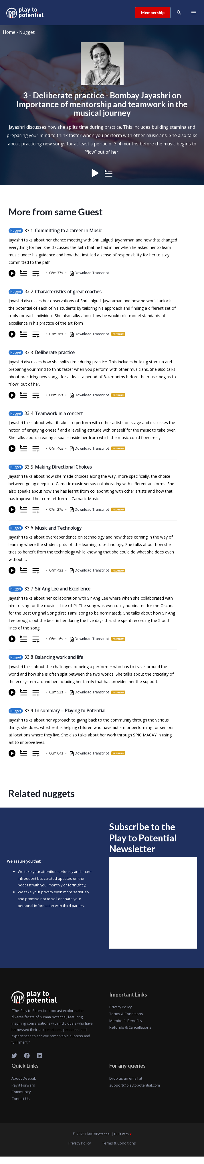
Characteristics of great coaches (68, 291)
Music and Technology (58, 528)
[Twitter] (14, 1055)
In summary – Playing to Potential (70, 710)
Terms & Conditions (126, 1013)
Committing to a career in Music (68, 230)
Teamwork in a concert (59, 413)
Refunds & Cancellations (130, 1027)
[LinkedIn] (39, 1055)
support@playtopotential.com (134, 1085)
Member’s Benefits (125, 1020)
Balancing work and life (59, 657)
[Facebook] (27, 1055)
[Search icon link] (179, 13)
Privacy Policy (120, 1006)
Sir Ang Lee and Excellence (62, 589)
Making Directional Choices (63, 467)
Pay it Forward (23, 1085)
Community (21, 1091)
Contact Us (20, 1098)
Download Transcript (92, 272)
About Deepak (23, 1078)
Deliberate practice (55, 352)
